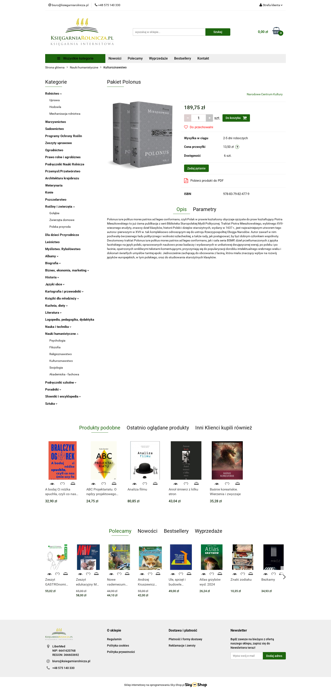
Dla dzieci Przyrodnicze (62, 235)
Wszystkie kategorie (75, 58)
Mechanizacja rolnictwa (64, 113)
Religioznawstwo (60, 354)
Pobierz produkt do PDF (204, 180)
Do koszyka (236, 118)
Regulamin (114, 639)
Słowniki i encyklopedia (63, 396)
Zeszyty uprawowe (58, 143)
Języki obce (55, 284)
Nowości (115, 58)
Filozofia (55, 347)
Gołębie (54, 213)
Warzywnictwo (55, 122)
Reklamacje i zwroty (182, 645)
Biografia (53, 263)
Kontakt (203, 58)
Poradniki (53, 389)
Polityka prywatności (121, 652)
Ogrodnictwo (54, 150)
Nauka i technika (58, 327)
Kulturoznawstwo (61, 360)
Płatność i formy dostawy (185, 639)
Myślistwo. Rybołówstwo (62, 249)
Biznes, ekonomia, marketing (67, 270)
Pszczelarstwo (55, 200)
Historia (52, 277)
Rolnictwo (53, 93)
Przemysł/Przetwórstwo (62, 171)
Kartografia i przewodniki (64, 291)
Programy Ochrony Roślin (63, 136)
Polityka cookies (118, 645)
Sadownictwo (54, 129)
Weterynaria (53, 185)
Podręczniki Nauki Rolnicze (64, 164)
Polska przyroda (60, 226)
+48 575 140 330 (63, 668)
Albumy (51, 256)
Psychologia (57, 340)
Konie (49, 192)
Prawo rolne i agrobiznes (63, 157)
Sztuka (51, 404)
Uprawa (54, 100)
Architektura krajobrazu (62, 178)
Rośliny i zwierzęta (60, 206)
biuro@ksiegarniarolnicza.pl (71, 661)
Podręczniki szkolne (60, 382)
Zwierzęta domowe (61, 220)
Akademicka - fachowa (64, 374)
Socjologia (56, 367)
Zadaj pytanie (196, 168)
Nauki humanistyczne (61, 334)
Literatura (53, 313)
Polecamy (135, 58)
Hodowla (55, 107)
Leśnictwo (52, 242)
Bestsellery (182, 58)
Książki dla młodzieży (62, 298)
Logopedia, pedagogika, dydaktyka (69, 319)
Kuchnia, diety (56, 306)
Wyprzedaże (158, 58)
